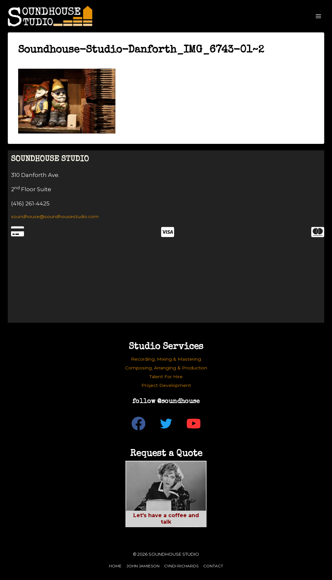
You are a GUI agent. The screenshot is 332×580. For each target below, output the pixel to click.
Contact (213, 565)
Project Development (166, 385)
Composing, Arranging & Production (166, 367)
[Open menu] (318, 16)
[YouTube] (194, 423)
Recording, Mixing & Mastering (166, 359)
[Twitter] (166, 423)
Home (115, 565)
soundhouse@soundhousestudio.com (55, 216)
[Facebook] (138, 423)
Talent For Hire (166, 376)
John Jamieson (143, 565)
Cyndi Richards (181, 565)
